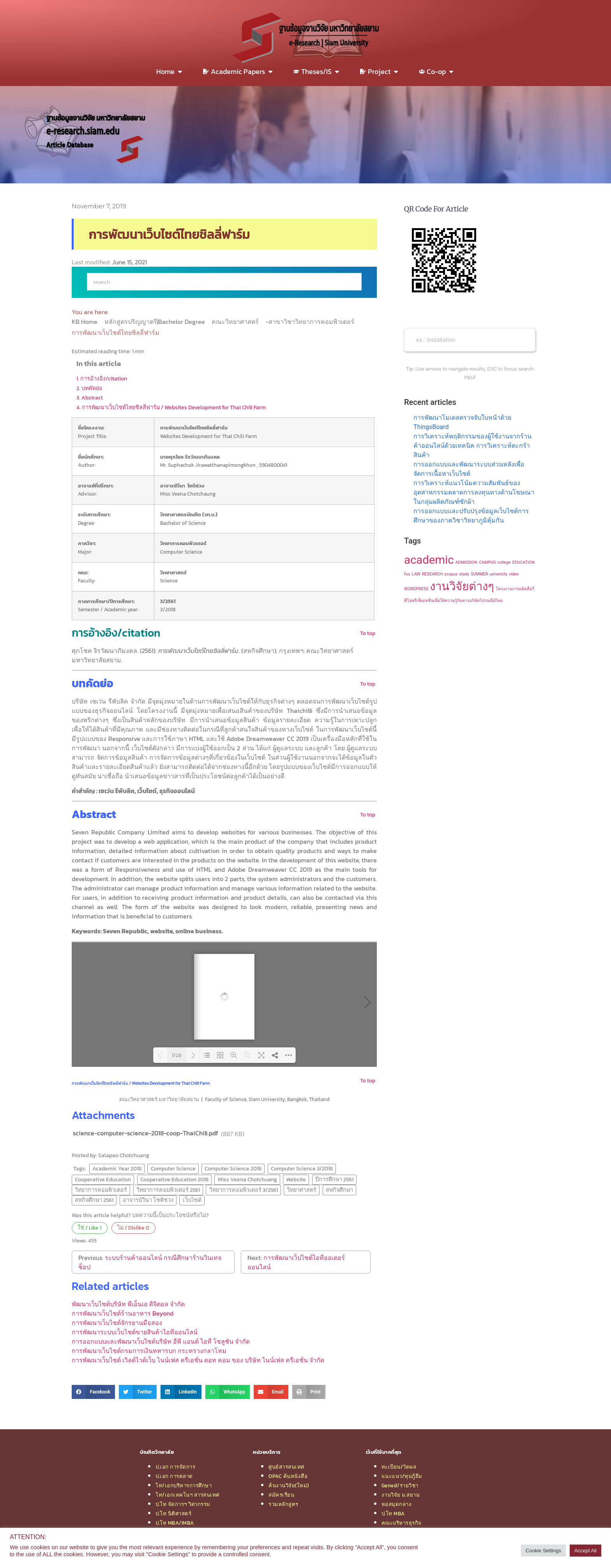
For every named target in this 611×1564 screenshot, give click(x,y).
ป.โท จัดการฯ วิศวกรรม (182, 1504)
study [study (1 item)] (464, 574)
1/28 (177, 1055)
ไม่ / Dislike (133, 1227)
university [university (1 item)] (498, 574)
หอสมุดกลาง (396, 1504)
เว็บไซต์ (192, 1200)
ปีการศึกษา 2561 (334, 1179)
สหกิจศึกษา (339, 1190)
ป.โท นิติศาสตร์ (173, 1513)
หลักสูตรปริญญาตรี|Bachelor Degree (155, 321)
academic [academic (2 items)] (429, 559)
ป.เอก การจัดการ (175, 1467)
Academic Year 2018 (116, 1168)
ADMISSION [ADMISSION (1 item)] (467, 562)
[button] (93, 1392)
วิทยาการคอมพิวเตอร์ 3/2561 (243, 1190)
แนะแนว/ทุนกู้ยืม (401, 1476)
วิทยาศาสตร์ (301, 1190)
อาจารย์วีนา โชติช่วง (148, 1200)
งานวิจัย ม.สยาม (400, 1495)
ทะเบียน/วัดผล (399, 1467)
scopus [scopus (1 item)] (451, 574)
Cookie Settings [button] (543, 1550)
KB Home (85, 321)
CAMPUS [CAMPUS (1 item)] (487, 562)
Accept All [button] (585, 1550)
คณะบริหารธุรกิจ (401, 1523)
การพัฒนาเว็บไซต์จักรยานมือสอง (117, 1322)
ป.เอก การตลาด (174, 1476)
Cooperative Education (103, 1179)
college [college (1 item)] (503, 562)
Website (296, 1179)
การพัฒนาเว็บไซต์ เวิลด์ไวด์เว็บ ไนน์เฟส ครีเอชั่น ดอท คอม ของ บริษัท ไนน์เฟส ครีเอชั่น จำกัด (198, 1360)
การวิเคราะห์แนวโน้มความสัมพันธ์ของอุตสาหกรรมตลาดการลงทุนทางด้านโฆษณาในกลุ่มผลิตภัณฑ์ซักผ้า (473, 492)
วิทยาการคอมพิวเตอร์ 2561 (168, 1190)
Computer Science (173, 1168)
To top (367, 633)
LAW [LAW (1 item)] (416, 574)
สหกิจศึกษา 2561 (94, 1200)
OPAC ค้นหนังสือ (287, 1476)
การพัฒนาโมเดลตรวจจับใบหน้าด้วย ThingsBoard (462, 422)
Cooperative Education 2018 (174, 1179)
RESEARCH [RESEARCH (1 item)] (432, 574)
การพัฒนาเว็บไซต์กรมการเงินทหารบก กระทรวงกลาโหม (149, 1350)
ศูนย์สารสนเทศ (286, 1467)
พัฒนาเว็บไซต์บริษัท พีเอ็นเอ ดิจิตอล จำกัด (128, 1304)
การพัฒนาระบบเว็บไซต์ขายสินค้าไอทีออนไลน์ (135, 1332)
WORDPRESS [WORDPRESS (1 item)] (416, 588)
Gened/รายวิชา (400, 1485)
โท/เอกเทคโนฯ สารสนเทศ (187, 1495)
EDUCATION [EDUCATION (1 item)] (523, 562)
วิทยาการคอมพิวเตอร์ (101, 1190)
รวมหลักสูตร (283, 1504)
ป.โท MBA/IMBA (174, 1523)
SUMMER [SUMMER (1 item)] (479, 574)
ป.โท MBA (393, 1513)
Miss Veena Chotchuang (247, 1179)
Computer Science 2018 (233, 1168)
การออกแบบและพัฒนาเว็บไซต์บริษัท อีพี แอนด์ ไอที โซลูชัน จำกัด (161, 1341)
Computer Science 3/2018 (302, 1168)
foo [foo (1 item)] (407, 574)
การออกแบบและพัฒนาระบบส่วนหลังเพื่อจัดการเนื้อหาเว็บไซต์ (468, 469)
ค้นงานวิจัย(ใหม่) (288, 1485)
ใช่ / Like (89, 1227)
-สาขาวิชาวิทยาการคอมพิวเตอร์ (311, 321)
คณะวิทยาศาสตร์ (236, 321)
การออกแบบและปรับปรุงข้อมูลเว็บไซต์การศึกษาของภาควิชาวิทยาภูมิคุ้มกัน (471, 515)
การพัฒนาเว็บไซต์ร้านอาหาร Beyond (122, 1313)
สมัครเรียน (281, 1495)
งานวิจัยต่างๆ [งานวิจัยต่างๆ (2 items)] (462, 586)
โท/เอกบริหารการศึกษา (183, 1485)
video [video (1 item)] (514, 574)
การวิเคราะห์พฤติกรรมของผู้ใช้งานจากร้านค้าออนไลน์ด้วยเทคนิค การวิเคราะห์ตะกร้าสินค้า (472, 446)
